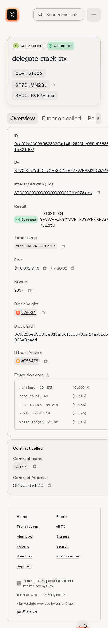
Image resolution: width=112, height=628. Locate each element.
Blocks (61, 516)
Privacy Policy (54, 594)
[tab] (22, 118)
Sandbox (24, 556)
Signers (62, 536)
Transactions (28, 526)
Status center (68, 556)
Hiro (49, 586)
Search (62, 546)
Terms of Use (27, 594)
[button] (97, 118)
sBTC (60, 526)
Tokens (23, 546)
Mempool (25, 536)
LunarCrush (65, 603)
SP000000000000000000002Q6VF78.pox (53, 192)
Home (22, 516)
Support (24, 566)
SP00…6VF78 (28, 485)
